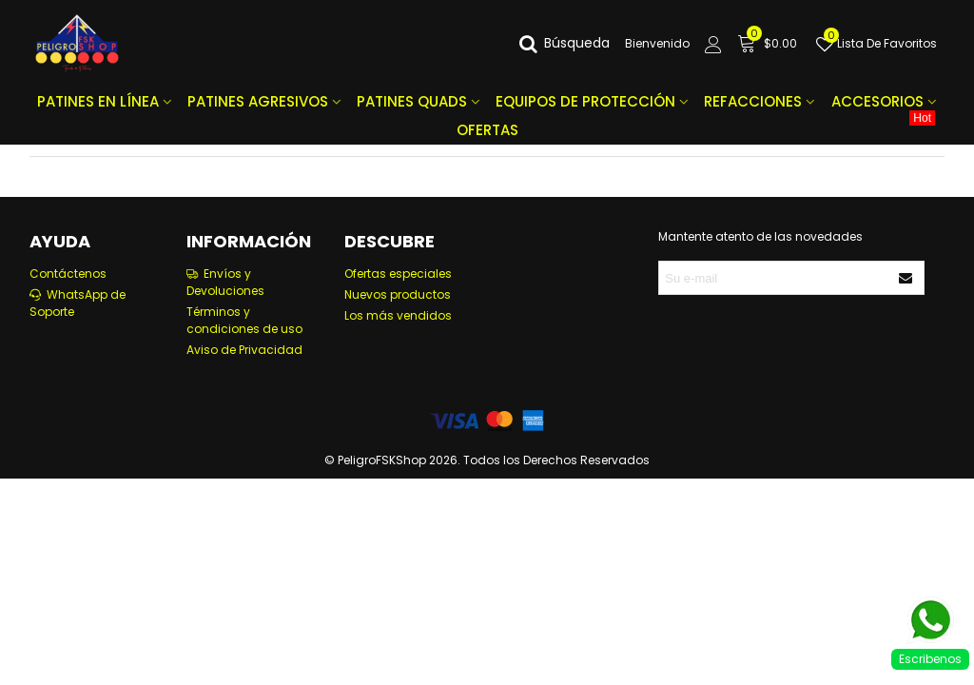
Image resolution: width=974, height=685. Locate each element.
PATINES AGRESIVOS (257, 101)
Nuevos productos (397, 294)
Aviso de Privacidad (244, 350)
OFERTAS (696, 128)
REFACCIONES (753, 101)
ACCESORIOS (877, 101)
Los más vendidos (398, 315)
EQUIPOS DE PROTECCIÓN (585, 101)
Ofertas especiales (398, 273)
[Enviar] (906, 278)
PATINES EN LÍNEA (98, 101)
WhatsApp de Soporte (77, 303)
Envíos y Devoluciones (225, 282)
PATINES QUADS (412, 101)
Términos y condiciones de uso (244, 320)
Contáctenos (68, 273)
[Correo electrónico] (774, 278)
